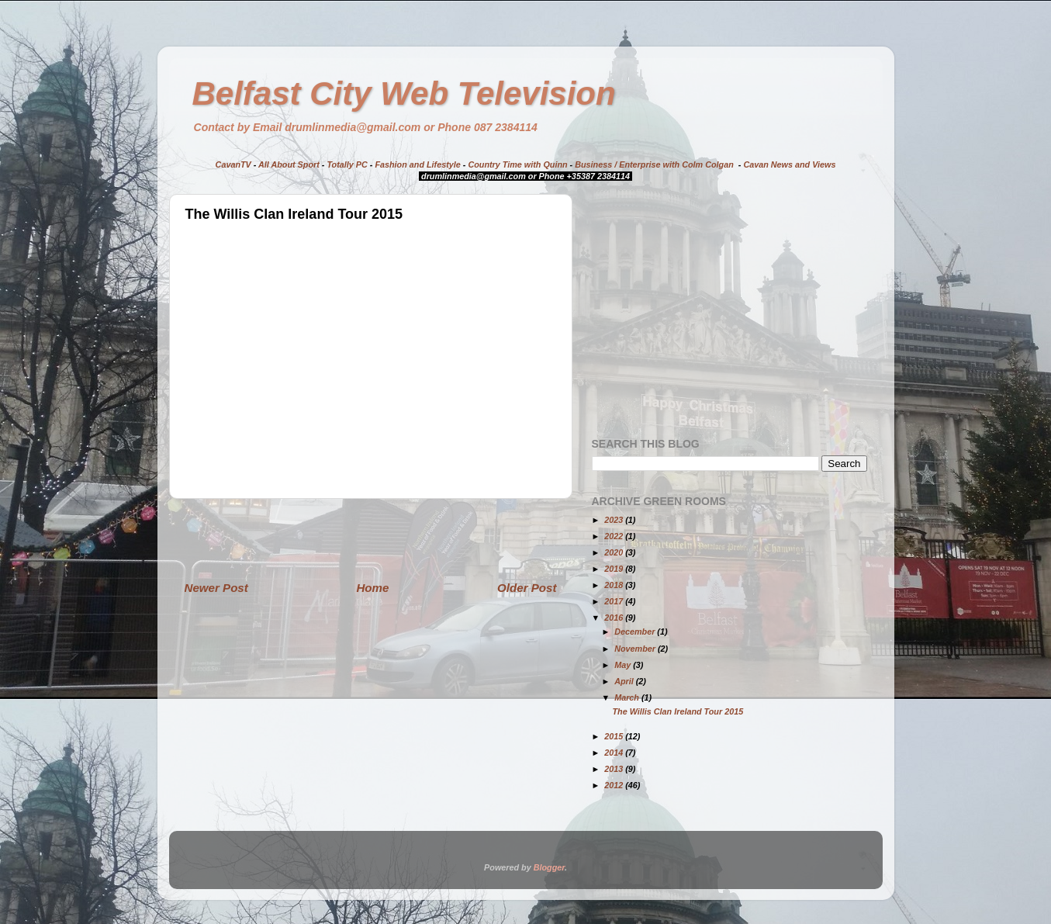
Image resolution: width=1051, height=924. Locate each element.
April (625, 681)
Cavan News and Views (789, 164)
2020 (614, 552)
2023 (614, 519)
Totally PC (347, 164)
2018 (614, 585)
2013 (614, 768)
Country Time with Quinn (517, 164)
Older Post (526, 587)
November (636, 648)
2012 (614, 785)
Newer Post (216, 587)
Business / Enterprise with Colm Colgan (654, 164)
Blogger (549, 867)
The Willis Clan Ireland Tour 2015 (677, 711)
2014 (614, 752)
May (623, 665)
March (627, 697)
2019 (614, 568)
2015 (614, 736)
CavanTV (233, 164)
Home (372, 587)
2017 (614, 601)
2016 (614, 617)
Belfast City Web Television (404, 93)
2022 (614, 536)
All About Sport (289, 164)
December (635, 631)
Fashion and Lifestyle (417, 164)
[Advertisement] (370, 539)
